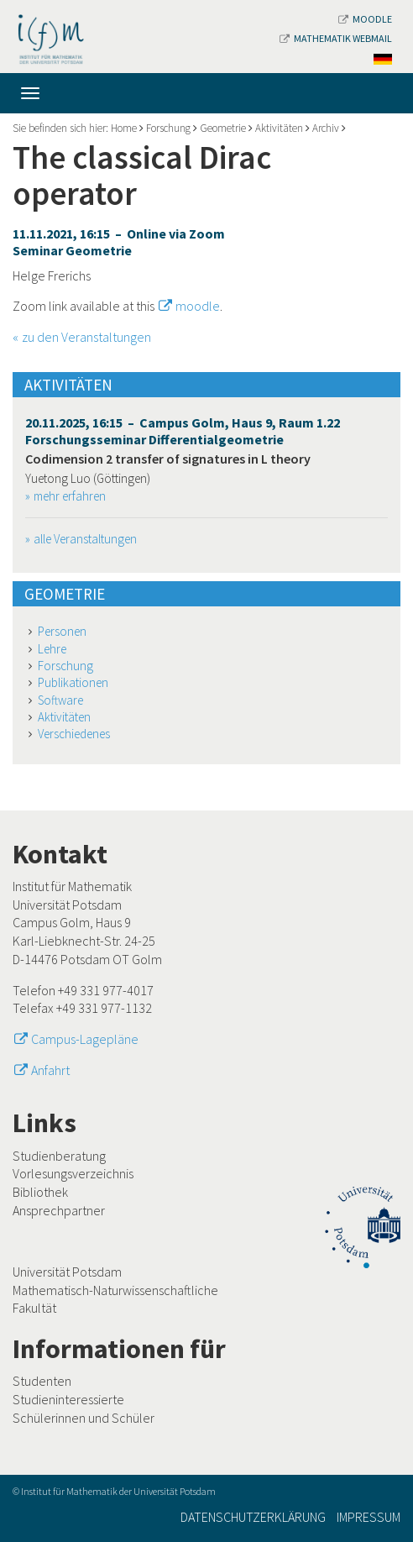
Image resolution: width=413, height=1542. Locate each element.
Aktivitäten (279, 128)
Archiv (325, 128)
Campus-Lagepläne (85, 1039)
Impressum (368, 1516)
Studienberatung (59, 1155)
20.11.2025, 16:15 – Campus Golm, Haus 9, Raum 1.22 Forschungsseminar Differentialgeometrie (182, 431)
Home (124, 128)
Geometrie (223, 128)
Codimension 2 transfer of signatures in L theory (168, 458)
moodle (197, 305)
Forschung (168, 128)
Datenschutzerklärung (253, 1516)
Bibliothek (40, 1191)
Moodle (365, 19)
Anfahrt (50, 1070)
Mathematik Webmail (336, 38)
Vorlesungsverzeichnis (73, 1173)
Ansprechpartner (59, 1210)
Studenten (42, 1380)
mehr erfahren (70, 496)
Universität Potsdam (67, 1271)
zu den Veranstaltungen (86, 336)
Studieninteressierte (68, 1399)
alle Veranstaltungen (85, 539)
